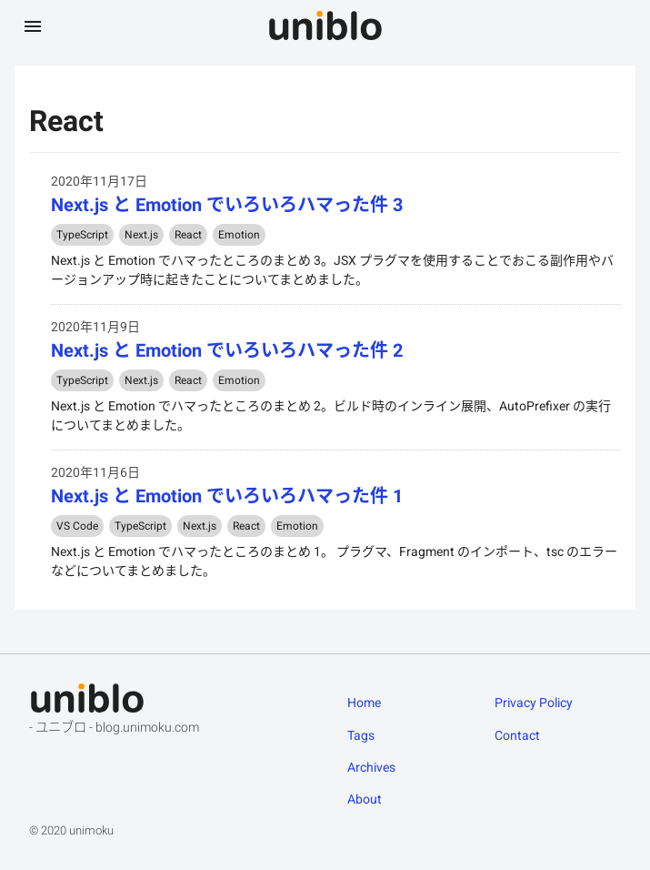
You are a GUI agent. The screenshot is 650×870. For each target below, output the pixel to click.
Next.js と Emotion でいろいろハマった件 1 (227, 496)
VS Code (77, 526)
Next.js (141, 234)
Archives (371, 767)
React (188, 234)
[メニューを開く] (33, 25)
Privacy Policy (534, 702)
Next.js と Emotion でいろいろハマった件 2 (227, 350)
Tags (361, 735)
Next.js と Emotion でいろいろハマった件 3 (227, 205)
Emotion (239, 234)
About (364, 799)
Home (364, 702)
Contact (517, 735)
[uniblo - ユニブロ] (325, 25)
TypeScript (82, 234)
